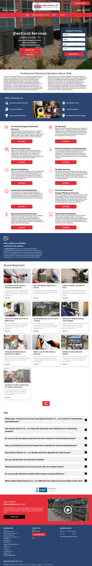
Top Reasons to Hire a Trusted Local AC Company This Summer (16, 386)
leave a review (35, 256)
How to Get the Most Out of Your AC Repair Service (16, 319)
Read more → (8, 298)
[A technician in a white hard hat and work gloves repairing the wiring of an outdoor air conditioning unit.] (17, 375)
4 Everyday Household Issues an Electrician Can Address (15, 353)
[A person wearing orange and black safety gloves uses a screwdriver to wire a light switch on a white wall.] (46, 342)
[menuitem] (27, 15)
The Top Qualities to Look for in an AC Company (46, 319)
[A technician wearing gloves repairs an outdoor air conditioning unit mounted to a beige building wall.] (17, 309)
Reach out (56, 89)
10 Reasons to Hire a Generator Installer (72, 353)
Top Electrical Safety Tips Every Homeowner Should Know (15, 286)
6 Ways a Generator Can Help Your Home (73, 286)
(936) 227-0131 (83, 10)
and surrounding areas (9, 555)
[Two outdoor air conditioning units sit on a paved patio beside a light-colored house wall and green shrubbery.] (46, 309)
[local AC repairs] (46, 276)
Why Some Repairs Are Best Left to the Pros (45, 286)
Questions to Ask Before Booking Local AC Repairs (73, 319)
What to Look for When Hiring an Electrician (44, 353)
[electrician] (17, 276)
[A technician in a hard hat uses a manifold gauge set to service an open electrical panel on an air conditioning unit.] (74, 309)
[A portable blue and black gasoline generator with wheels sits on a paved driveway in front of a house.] (74, 342)
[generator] (74, 276)
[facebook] (33, 538)
